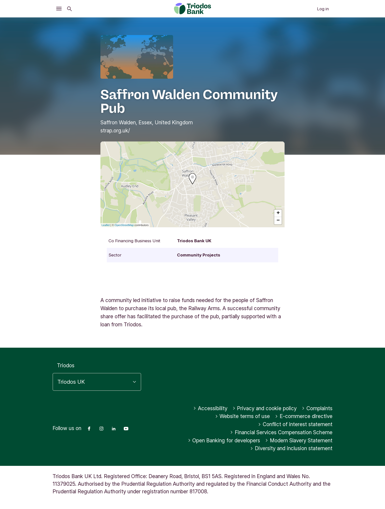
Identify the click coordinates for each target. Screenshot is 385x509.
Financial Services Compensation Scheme (281, 432)
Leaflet (106, 225)
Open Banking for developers (224, 440)
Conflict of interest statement (295, 424)
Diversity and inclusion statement (291, 448)
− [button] (278, 220)
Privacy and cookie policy (265, 408)
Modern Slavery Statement (298, 440)
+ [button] (278, 213)
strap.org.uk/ (115, 130)
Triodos (65, 365)
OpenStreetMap (124, 225)
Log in (323, 8)
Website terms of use (242, 416)
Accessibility (210, 408)
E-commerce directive (303, 416)
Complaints (317, 408)
